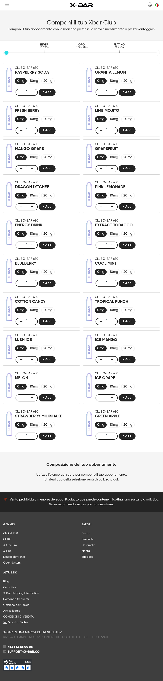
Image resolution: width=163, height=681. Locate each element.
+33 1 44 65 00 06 (20, 647)
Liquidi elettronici (14, 556)
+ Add (47, 92)
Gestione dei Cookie (16, 605)
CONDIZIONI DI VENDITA (18, 616)
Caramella (88, 545)
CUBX (7, 539)
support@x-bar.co (24, 652)
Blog (6, 581)
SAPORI (86, 524)
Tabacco (87, 556)
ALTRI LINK (10, 572)
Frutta (85, 533)
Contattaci (10, 587)
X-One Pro (10, 545)
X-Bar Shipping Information (21, 593)
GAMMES (9, 524)
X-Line (7, 551)
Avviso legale (11, 610)
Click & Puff (10, 533)
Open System (12, 562)
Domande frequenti (16, 599)
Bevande (87, 539)
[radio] (21, 81)
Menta (86, 551)
